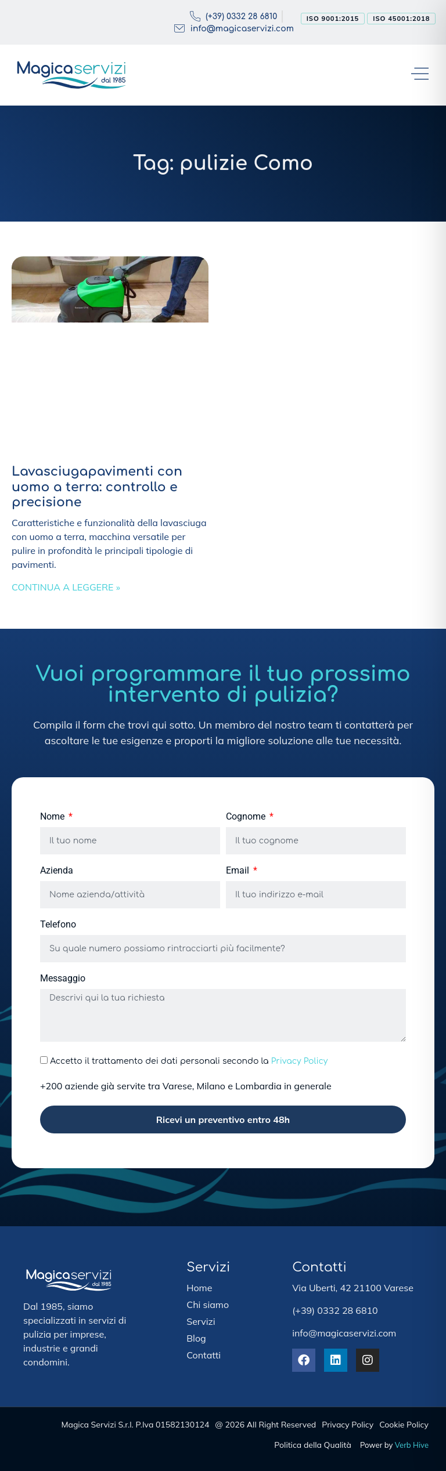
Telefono (58, 925)
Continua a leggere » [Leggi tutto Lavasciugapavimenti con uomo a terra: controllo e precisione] (66, 587)
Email (238, 871)
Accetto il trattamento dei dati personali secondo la (189, 1061)
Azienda (56, 871)
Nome (53, 817)
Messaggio (62, 979)
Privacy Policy (299, 1061)
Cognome (247, 817)
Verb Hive (412, 1445)
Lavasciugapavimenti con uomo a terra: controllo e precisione (97, 487)
